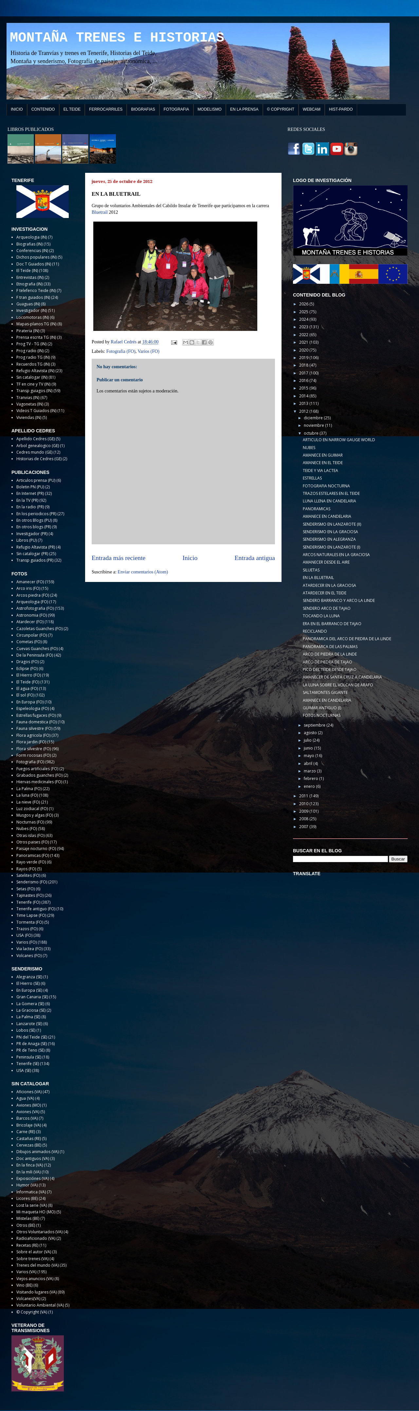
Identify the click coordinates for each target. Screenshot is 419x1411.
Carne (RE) (25, 1131)
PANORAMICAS (316, 509)
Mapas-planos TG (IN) (36, 324)
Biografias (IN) (29, 244)
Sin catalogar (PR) (32, 553)
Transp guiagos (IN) (34, 390)
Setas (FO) (25, 889)
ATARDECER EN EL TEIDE (324, 593)
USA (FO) (24, 935)
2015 (304, 388)
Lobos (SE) (25, 1030)
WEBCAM (311, 109)
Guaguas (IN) (28, 304)
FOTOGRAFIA (176, 109)
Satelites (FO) (28, 875)
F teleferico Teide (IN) (36, 290)
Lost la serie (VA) (31, 1205)
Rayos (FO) (26, 869)
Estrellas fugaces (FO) (36, 715)
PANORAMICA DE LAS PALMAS (330, 646)
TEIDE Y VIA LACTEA (320, 470)
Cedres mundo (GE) (34, 452)
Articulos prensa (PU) (35, 480)
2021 (304, 342)
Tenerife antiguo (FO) (35, 909)
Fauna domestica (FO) (36, 722)
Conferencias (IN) (32, 250)
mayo (309, 755)
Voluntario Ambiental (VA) (40, 1305)
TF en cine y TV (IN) (33, 384)
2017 (304, 373)
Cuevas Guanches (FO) (37, 648)
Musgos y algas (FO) (34, 815)
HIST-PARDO (341, 109)
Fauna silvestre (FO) (34, 728)
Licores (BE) (27, 1198)
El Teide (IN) (27, 270)
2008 (304, 819)
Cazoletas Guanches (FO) (39, 628)
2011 (304, 796)
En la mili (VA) (28, 1172)
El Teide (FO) (27, 682)
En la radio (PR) (30, 507)
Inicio (190, 557)
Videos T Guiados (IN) (36, 410)
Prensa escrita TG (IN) (36, 337)
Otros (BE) (25, 1225)
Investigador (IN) (31, 310)
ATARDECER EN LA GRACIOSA (329, 585)
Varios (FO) (149, 351)
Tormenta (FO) (29, 922)
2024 (304, 319)
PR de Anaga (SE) (31, 1043)
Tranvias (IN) (27, 397)
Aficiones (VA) (29, 1091)
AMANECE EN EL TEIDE (323, 462)
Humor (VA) (27, 1185)
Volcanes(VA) (28, 1298)
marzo (310, 771)
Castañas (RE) (28, 1138)
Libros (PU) (26, 540)
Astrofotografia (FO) (35, 608)
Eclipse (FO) (27, 668)
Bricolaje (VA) (28, 1125)
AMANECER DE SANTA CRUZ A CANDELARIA (342, 677)
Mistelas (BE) (27, 1218)
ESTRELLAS (312, 478)
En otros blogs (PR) (33, 527)
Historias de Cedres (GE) (39, 458)
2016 (304, 380)
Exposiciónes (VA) (32, 1178)
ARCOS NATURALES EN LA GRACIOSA (336, 554)
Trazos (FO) (27, 929)
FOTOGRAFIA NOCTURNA (326, 486)
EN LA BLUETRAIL (318, 577)
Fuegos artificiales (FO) (37, 768)
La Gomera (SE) (30, 1003)
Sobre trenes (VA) (32, 1258)
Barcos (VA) (27, 1118)
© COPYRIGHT (281, 109)
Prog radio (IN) (30, 350)
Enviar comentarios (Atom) (143, 572)
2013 (304, 403)
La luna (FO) (27, 795)
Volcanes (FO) (29, 955)
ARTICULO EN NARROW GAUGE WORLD (339, 440)
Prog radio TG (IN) (33, 357)
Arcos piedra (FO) (32, 595)
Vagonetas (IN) (29, 404)
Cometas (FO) (29, 641)
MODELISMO (210, 109)
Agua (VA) (25, 1098)
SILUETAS (311, 570)
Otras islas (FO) (30, 835)
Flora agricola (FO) (33, 735)
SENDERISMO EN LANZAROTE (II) (332, 524)
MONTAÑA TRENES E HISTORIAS (117, 38)
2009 (304, 811)
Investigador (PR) (31, 533)
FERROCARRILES (105, 109)
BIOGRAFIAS (143, 109)
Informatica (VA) (31, 1192)
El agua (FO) (27, 688)
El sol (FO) (25, 695)
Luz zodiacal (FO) (32, 808)
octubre (311, 433)
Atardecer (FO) (30, 621)
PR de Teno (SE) (30, 1050)
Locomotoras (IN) (32, 317)
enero (310, 786)
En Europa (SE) (29, 990)
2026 (304, 304)
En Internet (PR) (30, 493)
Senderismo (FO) (31, 882)
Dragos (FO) (27, 661)
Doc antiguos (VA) (32, 1158)
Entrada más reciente (118, 557)
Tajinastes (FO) (30, 895)
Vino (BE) (24, 1285)
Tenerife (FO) (28, 902)
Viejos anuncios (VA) (34, 1278)
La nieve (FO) (28, 802)
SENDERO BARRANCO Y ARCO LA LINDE (339, 600)
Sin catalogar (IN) (31, 377)
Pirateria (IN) (27, 331)
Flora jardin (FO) (31, 742)
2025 (304, 312)
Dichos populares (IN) (36, 257)
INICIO (17, 109)
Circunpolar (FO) (31, 635)
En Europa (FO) (30, 702)
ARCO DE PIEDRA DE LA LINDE (330, 654)
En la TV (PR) (27, 500)
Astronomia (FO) (31, 615)
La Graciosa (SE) (31, 1010)
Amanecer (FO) (30, 582)
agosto (311, 732)
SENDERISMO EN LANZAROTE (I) (331, 547)
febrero (311, 778)
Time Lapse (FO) (31, 915)
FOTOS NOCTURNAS (321, 715)
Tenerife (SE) (27, 1063)
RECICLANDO (315, 631)
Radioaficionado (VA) (35, 1238)
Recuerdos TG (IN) (33, 364)
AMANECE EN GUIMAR (323, 455)
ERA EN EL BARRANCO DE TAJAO (332, 623)
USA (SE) (23, 1070)
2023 (304, 327)
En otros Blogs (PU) (34, 520)
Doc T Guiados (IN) (33, 264)
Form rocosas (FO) (33, 755)
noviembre (314, 425)
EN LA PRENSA (244, 109)
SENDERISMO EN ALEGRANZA (329, 539)
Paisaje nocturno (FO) (36, 848)
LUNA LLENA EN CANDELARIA (329, 501)
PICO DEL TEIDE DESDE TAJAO (329, 669)
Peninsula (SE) (28, 1057)
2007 (304, 826)
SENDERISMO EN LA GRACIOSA (330, 531)
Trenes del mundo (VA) (37, 1265)
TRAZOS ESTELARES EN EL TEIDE (331, 493)
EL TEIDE (72, 109)
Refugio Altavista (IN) (35, 370)
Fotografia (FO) (121, 351)
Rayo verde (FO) (31, 862)
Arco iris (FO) (28, 588)
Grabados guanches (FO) (39, 775)
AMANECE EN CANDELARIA (327, 516)
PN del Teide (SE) (31, 1037)
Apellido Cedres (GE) (35, 439)
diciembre (314, 418)
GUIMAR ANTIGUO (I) (322, 708)
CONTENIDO (43, 109)
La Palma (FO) (29, 788)
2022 (304, 334)
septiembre (315, 725)
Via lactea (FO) (29, 948)
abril (308, 763)
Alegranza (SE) (29, 977)
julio (308, 740)
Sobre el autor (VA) (33, 1252)
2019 (304, 357)
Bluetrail (100, 212)
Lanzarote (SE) (29, 1023)
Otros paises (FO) (32, 842)
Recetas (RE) (27, 1245)
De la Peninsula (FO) (34, 655)
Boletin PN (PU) (30, 487)
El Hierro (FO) (28, 675)
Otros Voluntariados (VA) (39, 1232)
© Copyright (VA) (31, 1312)
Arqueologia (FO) (32, 602)
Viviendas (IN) (28, 417)
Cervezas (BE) (28, 1145)
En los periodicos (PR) (36, 513)
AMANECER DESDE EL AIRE (326, 562)
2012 (304, 411)
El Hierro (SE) (28, 983)
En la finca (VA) (29, 1165)
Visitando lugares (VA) (36, 1292)
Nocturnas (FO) (30, 822)
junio (309, 748)
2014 (304, 396)
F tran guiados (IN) (33, 297)
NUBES (309, 447)
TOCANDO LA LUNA (321, 616)
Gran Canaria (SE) (32, 997)
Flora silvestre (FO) (33, 748)
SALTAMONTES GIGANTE (325, 692)
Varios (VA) (26, 1272)
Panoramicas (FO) (32, 855)
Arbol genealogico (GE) (37, 445)
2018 (304, 365)
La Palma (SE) (28, 1017)
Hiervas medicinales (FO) (39, 782)
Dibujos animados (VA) (37, 1151)
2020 (304, 350)
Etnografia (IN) (29, 284)
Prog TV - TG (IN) (31, 344)
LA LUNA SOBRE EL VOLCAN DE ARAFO (338, 685)
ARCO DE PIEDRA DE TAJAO (327, 662)
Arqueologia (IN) (31, 237)
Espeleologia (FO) (32, 708)
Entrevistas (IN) (30, 277)
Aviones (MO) (28, 1105)
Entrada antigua (255, 557)
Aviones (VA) (27, 1111)
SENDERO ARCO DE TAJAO (327, 608)
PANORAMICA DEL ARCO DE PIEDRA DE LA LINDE (347, 639)
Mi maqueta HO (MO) (35, 1212)
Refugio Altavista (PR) (35, 547)
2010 (304, 803)
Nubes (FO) (26, 828)
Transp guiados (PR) (34, 560)
